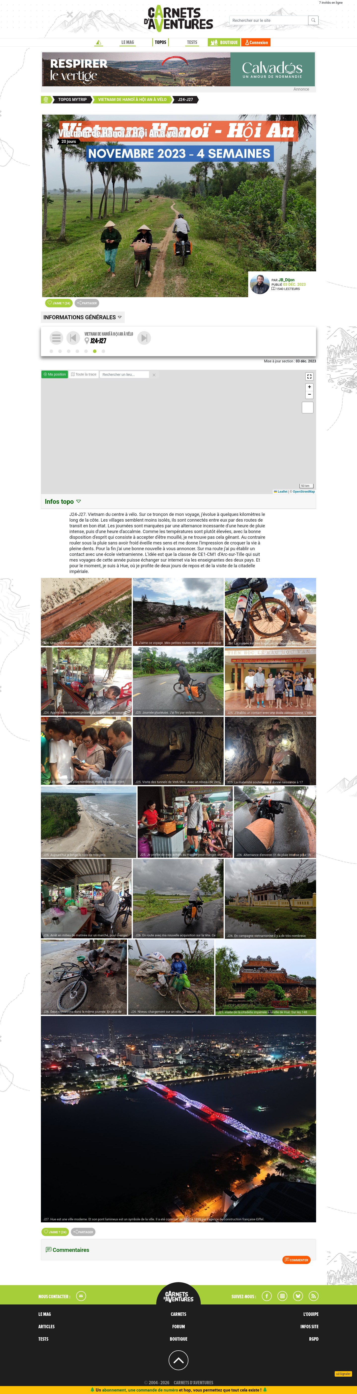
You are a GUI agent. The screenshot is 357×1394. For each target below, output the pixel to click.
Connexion (259, 42)
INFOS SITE (309, 1326)
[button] (309, 376)
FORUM (178, 1326)
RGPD (314, 1339)
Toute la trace (83, 374)
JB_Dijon (286, 280)
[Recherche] (268, 20)
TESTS (192, 42)
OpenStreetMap (304, 491)
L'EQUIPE (311, 1314)
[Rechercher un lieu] (124, 374)
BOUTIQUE (229, 42)
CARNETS (178, 1314)
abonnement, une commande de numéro (140, 1390)
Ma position (55, 374)
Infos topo (63, 501)
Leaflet (280, 491)
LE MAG (127, 42)
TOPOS (160, 42)
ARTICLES (46, 1326)
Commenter (296, 1259)
